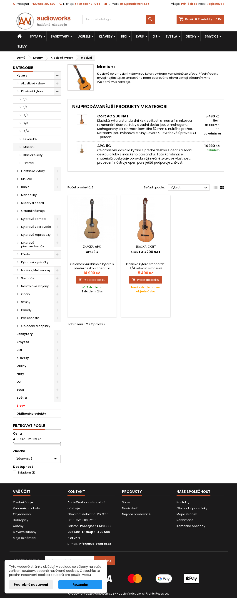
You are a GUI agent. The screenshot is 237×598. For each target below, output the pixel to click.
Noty (20, 374)
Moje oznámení (24, 538)
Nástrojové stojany (35, 286)
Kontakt (76, 491)
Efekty (25, 254)
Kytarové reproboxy (35, 235)
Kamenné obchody (191, 526)
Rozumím (80, 584)
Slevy (22, 46)
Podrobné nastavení (31, 584)
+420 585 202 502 (42, 4)
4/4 (26, 131)
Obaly (25, 294)
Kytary (36, 36)
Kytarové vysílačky (34, 262)
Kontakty (183, 502)
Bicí (124, 36)
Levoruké (30, 139)
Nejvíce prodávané (136, 514)
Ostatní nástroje (33, 211)
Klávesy (105, 36)
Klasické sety (32, 155)
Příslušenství (30, 318)
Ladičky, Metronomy (35, 270)
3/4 (26, 115)
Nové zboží (130, 508)
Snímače (28, 278)
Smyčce (211, 36)
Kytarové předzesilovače (33, 244)
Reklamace (185, 520)
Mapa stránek (187, 514)
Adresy (18, 526)
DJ (155, 36)
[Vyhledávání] (118, 19)
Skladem (26, 472)
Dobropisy (20, 520)
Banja (25, 187)
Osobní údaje (23, 502)
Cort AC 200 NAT (113, 116)
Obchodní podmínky (192, 508)
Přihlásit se (189, 4)
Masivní (29, 147)
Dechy (191, 36)
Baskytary (60, 36)
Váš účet (21, 491)
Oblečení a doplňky (35, 326)
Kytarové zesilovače (36, 227)
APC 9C (104, 145)
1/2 (25, 107)
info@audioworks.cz (134, 4)
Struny (25, 302)
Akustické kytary (33, 83)
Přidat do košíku (92, 280)
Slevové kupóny (24, 532)
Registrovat (215, 4)
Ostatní (28, 163)
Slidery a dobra (32, 203)
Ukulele (83, 36)
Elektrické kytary (33, 171)
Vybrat (190, 187)
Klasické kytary (32, 91)
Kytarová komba (33, 219)
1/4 (25, 99)
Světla (171, 36)
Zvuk (140, 36)
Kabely (26, 310)
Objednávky (22, 514)
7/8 (25, 123)
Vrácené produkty (26, 508)
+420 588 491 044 (87, 4)
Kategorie (23, 67)
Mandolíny (29, 195)
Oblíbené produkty (31, 413)
